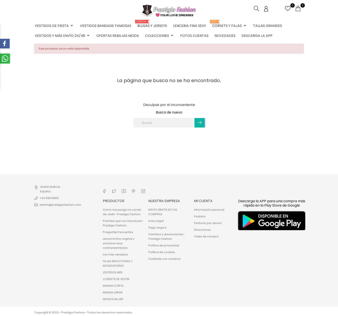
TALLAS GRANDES (267, 25)
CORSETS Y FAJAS (229, 24)
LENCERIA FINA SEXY (189, 25)
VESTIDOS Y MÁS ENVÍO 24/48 (62, 35)
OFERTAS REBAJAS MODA (117, 35)
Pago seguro (157, 228)
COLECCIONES (159, 35)
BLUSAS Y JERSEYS (152, 24)
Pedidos (200, 216)
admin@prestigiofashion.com (60, 205)
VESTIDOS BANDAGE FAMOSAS (105, 25)
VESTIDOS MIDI (112, 272)
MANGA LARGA (113, 292)
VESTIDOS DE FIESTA (54, 25)
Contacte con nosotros (164, 259)
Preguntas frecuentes (118, 232)
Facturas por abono (208, 223)
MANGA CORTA (113, 286)
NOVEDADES (224, 35)
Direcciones (202, 230)
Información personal (209, 210)
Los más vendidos (115, 254)
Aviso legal (156, 221)
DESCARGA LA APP (256, 35)
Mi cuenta (203, 200)
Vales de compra (206, 236)
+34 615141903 (49, 198)
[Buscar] (163, 123)
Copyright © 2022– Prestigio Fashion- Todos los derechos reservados (83, 312)
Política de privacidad (163, 245)
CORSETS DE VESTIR (116, 279)
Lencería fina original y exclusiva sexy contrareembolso (118, 243)
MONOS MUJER (113, 299)
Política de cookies (161, 252)
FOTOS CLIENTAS (194, 35)
